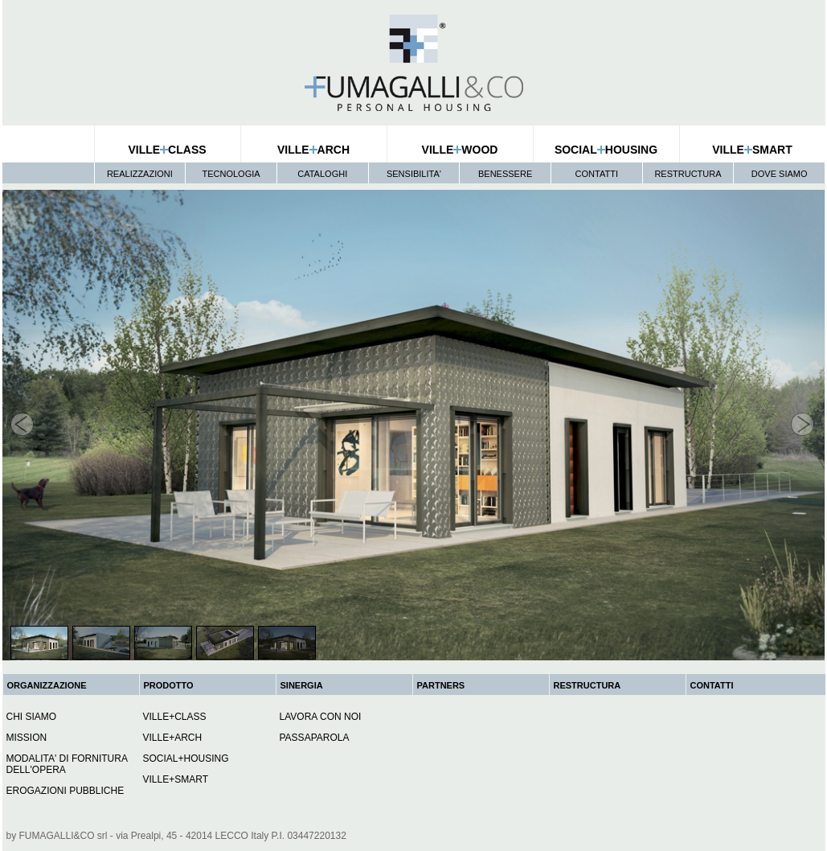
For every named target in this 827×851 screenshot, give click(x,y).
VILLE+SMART (175, 779)
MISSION (26, 737)
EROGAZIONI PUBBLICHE (65, 790)
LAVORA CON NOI (321, 716)
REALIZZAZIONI (140, 174)
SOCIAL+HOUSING (186, 758)
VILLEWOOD (460, 149)
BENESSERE (505, 174)
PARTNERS (441, 685)
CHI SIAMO (31, 716)
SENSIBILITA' (414, 174)
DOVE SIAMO (779, 174)
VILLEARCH (313, 149)
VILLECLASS (167, 149)
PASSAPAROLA (315, 737)
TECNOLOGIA (231, 174)
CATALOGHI (322, 174)
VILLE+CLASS (175, 716)
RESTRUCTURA (687, 174)
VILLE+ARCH (173, 737)
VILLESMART (752, 149)
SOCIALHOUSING (606, 149)
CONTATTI (596, 174)
